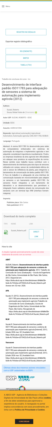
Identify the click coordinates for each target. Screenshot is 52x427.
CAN (31, 136)
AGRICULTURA (16, 128)
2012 (21, 205)
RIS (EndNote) (26, 51)
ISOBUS (45, 136)
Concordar (24, 422)
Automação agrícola (21, 136)
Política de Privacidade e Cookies (30, 410)
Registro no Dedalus (25, 32)
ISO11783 (38, 136)
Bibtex (26, 58)
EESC (12, 123)
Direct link (36, 234)
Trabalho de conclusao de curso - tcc (16, 79)
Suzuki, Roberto (13, 110)
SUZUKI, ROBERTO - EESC (22, 118)
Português (16, 141)
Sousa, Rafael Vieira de (20, 112)
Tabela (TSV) (26, 65)
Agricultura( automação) (21, 133)
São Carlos (24, 202)
